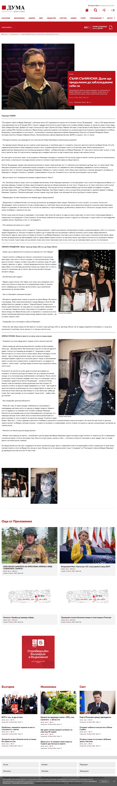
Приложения (14, 34)
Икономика (48, 686)
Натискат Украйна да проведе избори (18, 617)
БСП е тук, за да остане (12, 717)
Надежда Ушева (80, 102)
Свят (83, 686)
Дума (9, 571)
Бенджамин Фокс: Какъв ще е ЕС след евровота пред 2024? (85, 567)
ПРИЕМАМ (104, 781)
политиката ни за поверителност (22, 783)
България (8, 686)
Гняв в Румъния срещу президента (95, 717)
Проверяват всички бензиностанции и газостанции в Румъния (86, 617)
